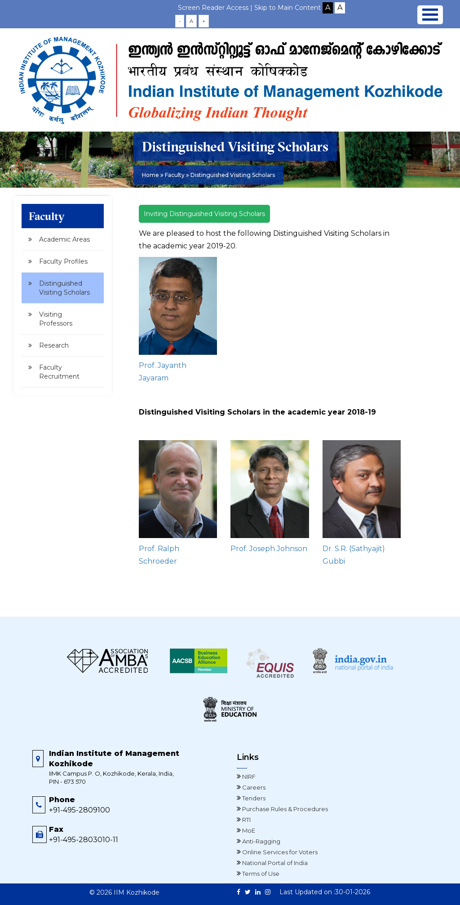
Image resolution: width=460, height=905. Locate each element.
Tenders (253, 798)
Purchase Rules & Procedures (284, 808)
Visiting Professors (55, 318)
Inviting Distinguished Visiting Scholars (204, 214)
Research (54, 345)
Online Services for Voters (279, 852)
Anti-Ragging (260, 841)
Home (150, 175)
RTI (246, 819)
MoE (248, 830)
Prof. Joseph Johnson (268, 548)
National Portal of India (274, 862)
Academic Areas (64, 239)
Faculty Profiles (63, 261)
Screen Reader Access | (216, 8)
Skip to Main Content (287, 8)
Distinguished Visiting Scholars (64, 287)
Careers (253, 787)
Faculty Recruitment (59, 371)
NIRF (248, 776)
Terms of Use (260, 873)
